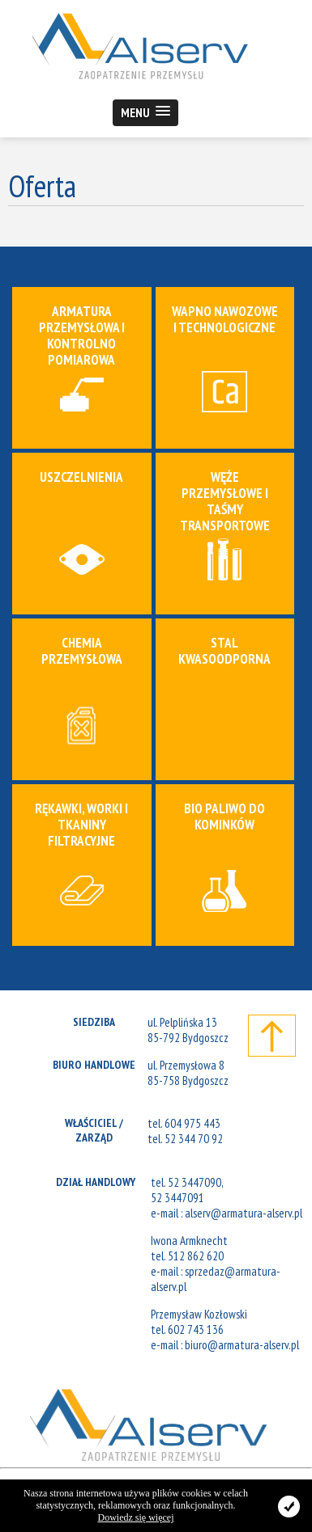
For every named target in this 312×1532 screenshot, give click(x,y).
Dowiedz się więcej (136, 1517)
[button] (145, 112)
